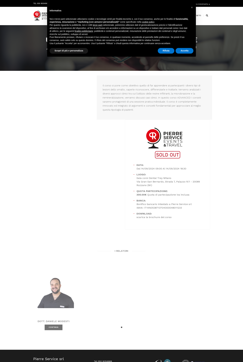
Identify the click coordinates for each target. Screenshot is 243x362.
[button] (121, 287)
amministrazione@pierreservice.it (129, 334)
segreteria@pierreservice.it (119, 330)
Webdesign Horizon (147, 353)
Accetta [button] (184, 51)
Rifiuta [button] (166, 51)
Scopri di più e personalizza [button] (69, 51)
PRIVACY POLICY (203, 353)
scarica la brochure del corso (166, 176)
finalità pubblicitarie (84, 31)
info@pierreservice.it (113, 327)
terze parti (97, 25)
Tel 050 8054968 (41, 3)
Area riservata (201, 3)
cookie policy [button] (148, 22)
